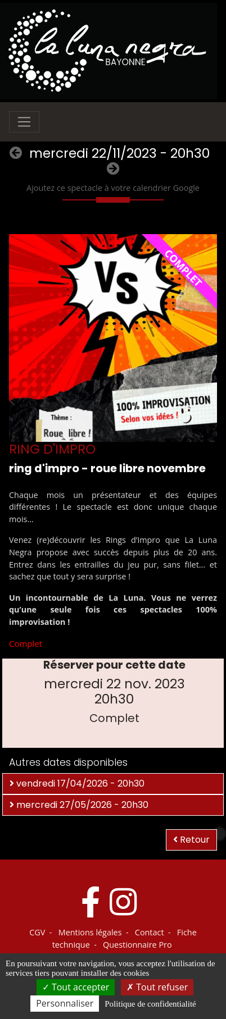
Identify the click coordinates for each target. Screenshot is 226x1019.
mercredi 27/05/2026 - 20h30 (79, 804)
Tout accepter (75, 987)
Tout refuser (157, 987)
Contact (149, 932)
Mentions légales (90, 932)
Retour (191, 839)
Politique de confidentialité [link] (150, 1003)
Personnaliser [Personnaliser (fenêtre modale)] (64, 1003)
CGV (37, 932)
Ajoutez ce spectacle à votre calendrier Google (113, 187)
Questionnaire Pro (137, 944)
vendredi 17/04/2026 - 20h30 (77, 783)
